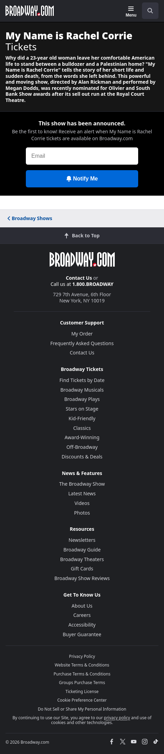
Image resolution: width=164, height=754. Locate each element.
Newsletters (82, 540)
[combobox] (147, 10)
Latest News (82, 493)
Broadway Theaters (82, 559)
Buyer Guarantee (82, 634)
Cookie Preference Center (82, 700)
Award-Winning (81, 437)
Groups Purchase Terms (82, 682)
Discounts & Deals (82, 456)
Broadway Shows (29, 218)
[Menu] (131, 12)
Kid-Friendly (82, 418)
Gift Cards (82, 568)
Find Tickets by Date (82, 380)
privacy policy (117, 718)
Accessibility (82, 624)
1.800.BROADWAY (93, 284)
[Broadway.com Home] (30, 11)
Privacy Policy (82, 656)
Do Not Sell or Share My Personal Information (82, 709)
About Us (82, 605)
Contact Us (79, 278)
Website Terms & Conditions (82, 665)
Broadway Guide (82, 549)
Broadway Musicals (82, 389)
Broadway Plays (82, 399)
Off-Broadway (82, 447)
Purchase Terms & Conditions (81, 674)
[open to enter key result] (150, 10)
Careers (82, 615)
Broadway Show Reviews (82, 578)
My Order (82, 333)
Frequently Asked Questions (82, 343)
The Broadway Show (82, 484)
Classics (82, 428)
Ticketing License (82, 691)
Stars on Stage (82, 408)
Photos (82, 512)
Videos (82, 503)
